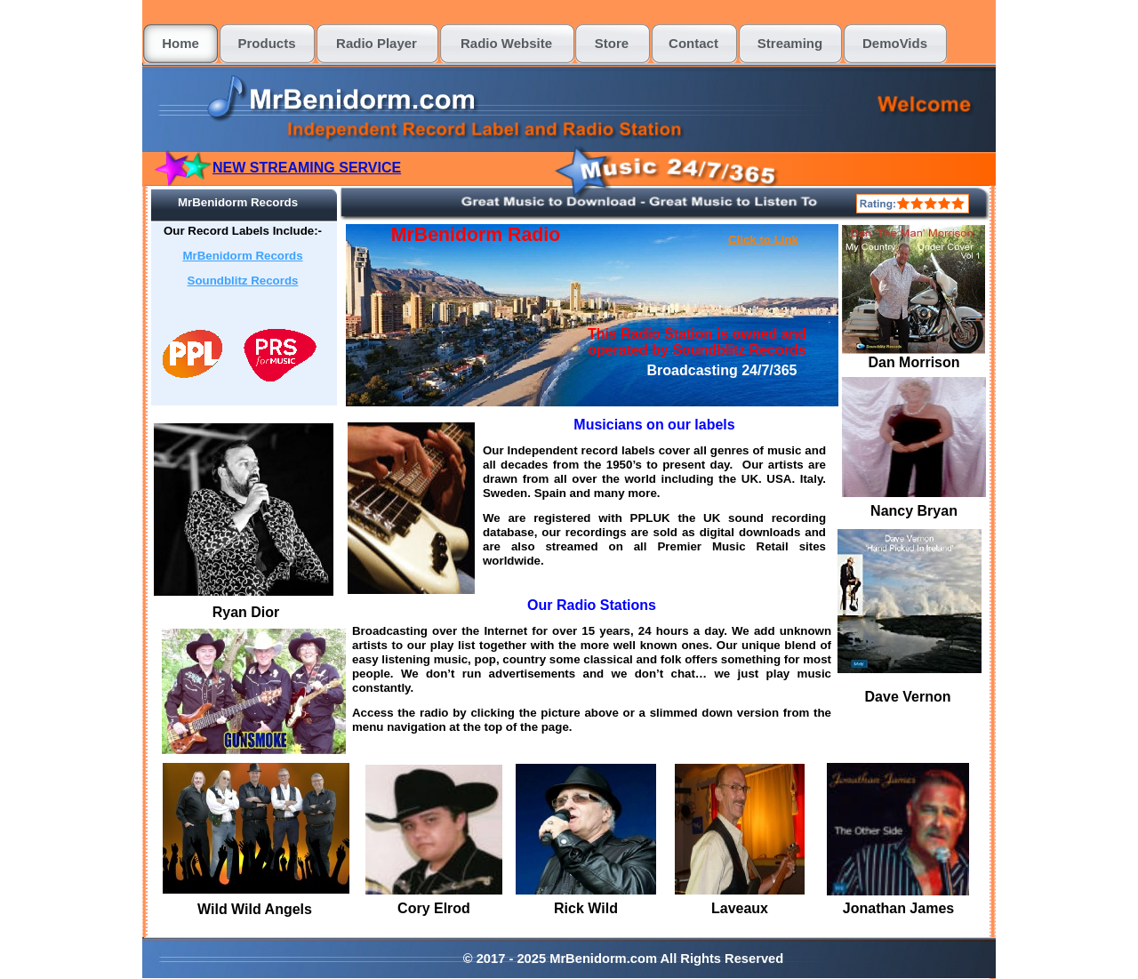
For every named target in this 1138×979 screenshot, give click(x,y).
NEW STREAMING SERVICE (306, 167)
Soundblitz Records (243, 280)
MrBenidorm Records (242, 255)
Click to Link (763, 239)
